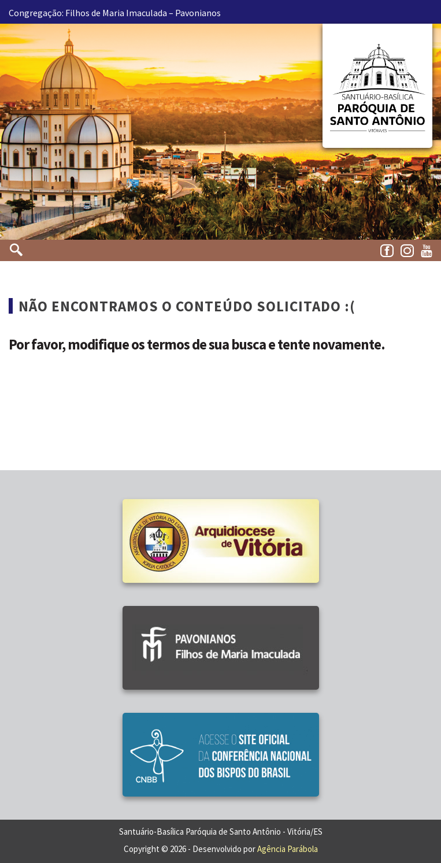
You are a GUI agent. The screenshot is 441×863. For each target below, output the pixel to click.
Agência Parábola (287, 848)
